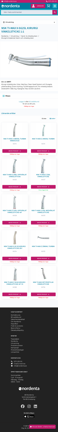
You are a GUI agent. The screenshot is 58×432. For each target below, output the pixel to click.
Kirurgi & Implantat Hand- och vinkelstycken (17, 38)
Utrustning (15, 36)
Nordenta (4, 36)
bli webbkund (34, 101)
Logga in (22, 101)
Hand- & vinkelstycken (29, 36)
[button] (38, 6)
